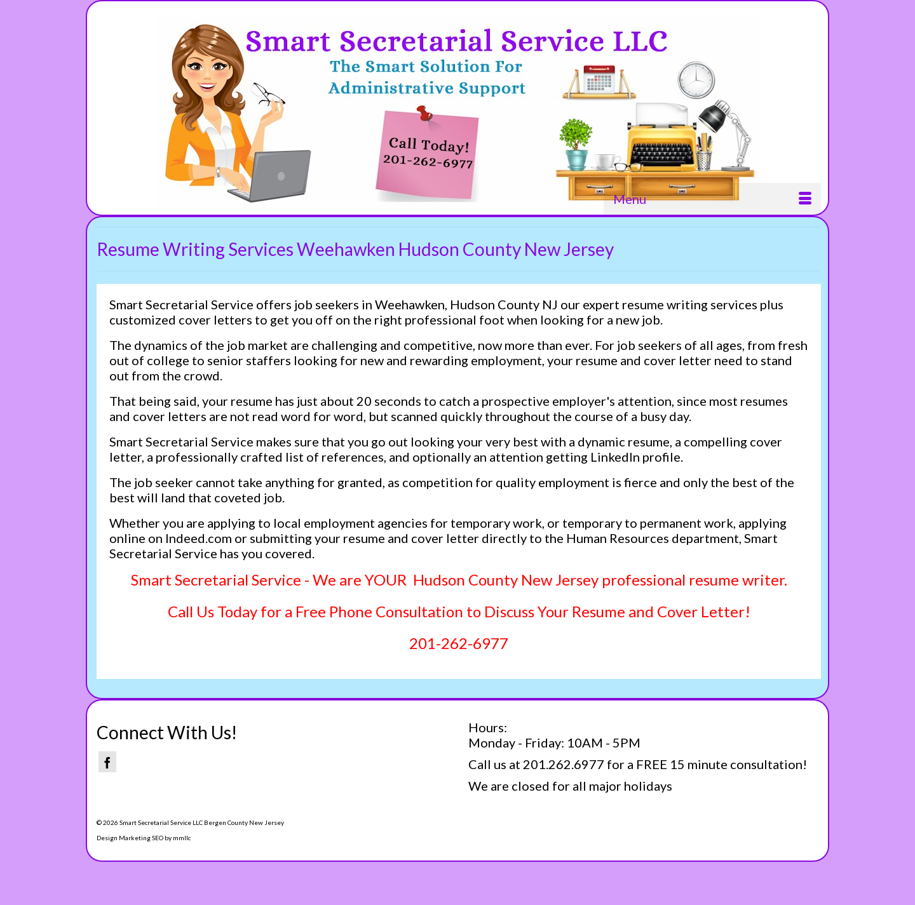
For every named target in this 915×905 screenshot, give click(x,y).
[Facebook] (107, 761)
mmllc (182, 837)
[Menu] (712, 199)
